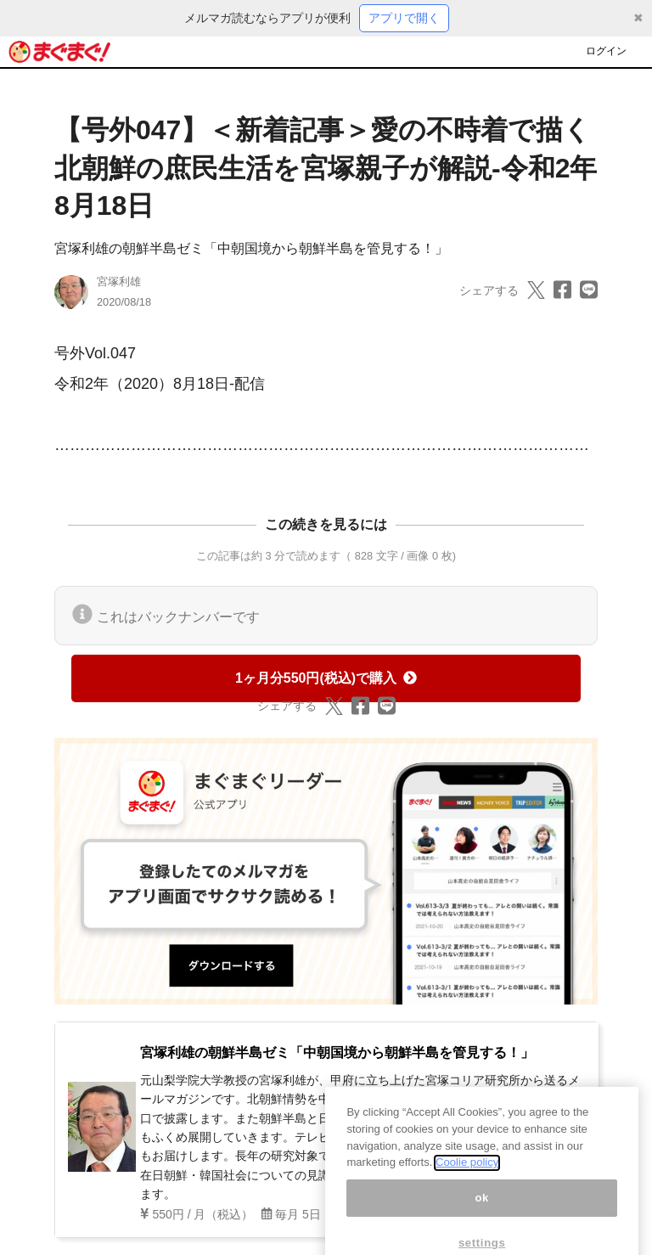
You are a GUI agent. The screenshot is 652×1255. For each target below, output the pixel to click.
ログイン (606, 51)
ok (482, 1213)
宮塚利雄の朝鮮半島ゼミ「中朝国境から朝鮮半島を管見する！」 (251, 248)
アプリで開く (404, 18)
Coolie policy (467, 1178)
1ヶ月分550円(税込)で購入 (326, 678)
